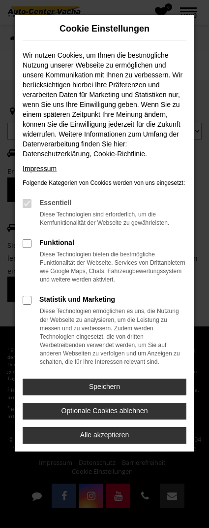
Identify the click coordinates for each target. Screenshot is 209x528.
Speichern (104, 386)
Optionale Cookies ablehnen (104, 411)
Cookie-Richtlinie (119, 154)
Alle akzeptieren (104, 435)
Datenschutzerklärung (56, 154)
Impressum (40, 169)
